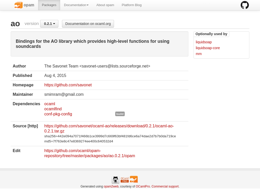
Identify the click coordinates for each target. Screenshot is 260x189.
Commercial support (165, 186)
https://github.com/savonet (68, 85)
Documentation (76, 5)
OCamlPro (143, 186)
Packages (49, 5)
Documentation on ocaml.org (88, 24)
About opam (105, 5)
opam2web (111, 186)
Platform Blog (132, 5)
